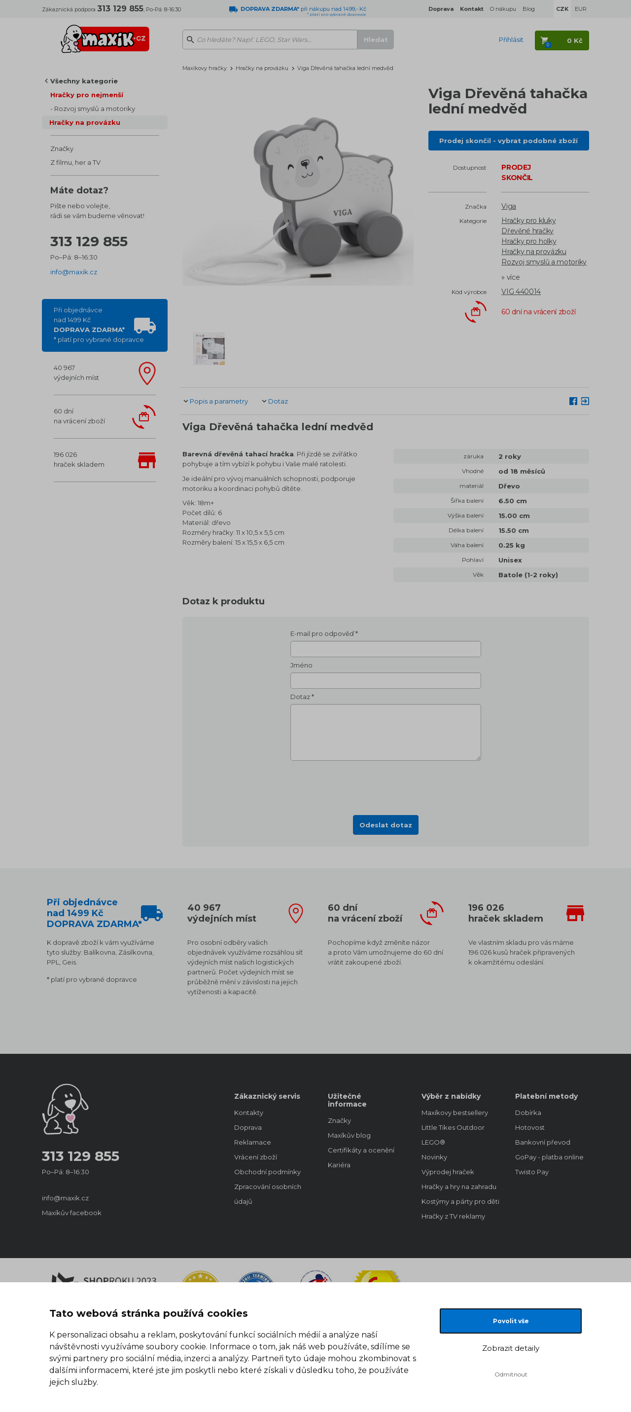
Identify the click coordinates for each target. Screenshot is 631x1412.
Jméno (301, 665)
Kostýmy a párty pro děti (458, 1201)
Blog (529, 8)
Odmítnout (510, 1374)
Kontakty (248, 1112)
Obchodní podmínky (267, 1172)
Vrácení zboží (255, 1157)
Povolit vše (511, 1321)
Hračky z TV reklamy (453, 1216)
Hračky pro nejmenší (86, 95)
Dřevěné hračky (527, 230)
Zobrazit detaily (510, 1348)
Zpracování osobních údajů (267, 1194)
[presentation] (386, 785)
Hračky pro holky (528, 241)
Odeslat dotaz (385, 825)
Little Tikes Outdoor (453, 1127)
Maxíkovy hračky (204, 68)
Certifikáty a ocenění (361, 1150)
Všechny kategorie (84, 81)
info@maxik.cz (73, 272)
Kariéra (339, 1165)
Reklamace (252, 1142)
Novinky (434, 1157)
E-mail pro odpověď (322, 633)
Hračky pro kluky (528, 220)
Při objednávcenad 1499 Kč (99, 324)
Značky (61, 148)
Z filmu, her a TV (75, 162)
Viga (508, 206)
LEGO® (433, 1142)
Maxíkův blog (349, 1135)
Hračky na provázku (84, 122)
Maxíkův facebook (72, 1213)
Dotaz (278, 401)
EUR (581, 8)
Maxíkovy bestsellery (454, 1112)
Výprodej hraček (447, 1172)
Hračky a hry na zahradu (458, 1186)
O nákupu (503, 8)
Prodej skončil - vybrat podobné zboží (508, 141)
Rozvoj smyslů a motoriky (94, 108)
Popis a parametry (219, 401)
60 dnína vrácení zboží (79, 416)
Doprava (248, 1127)
